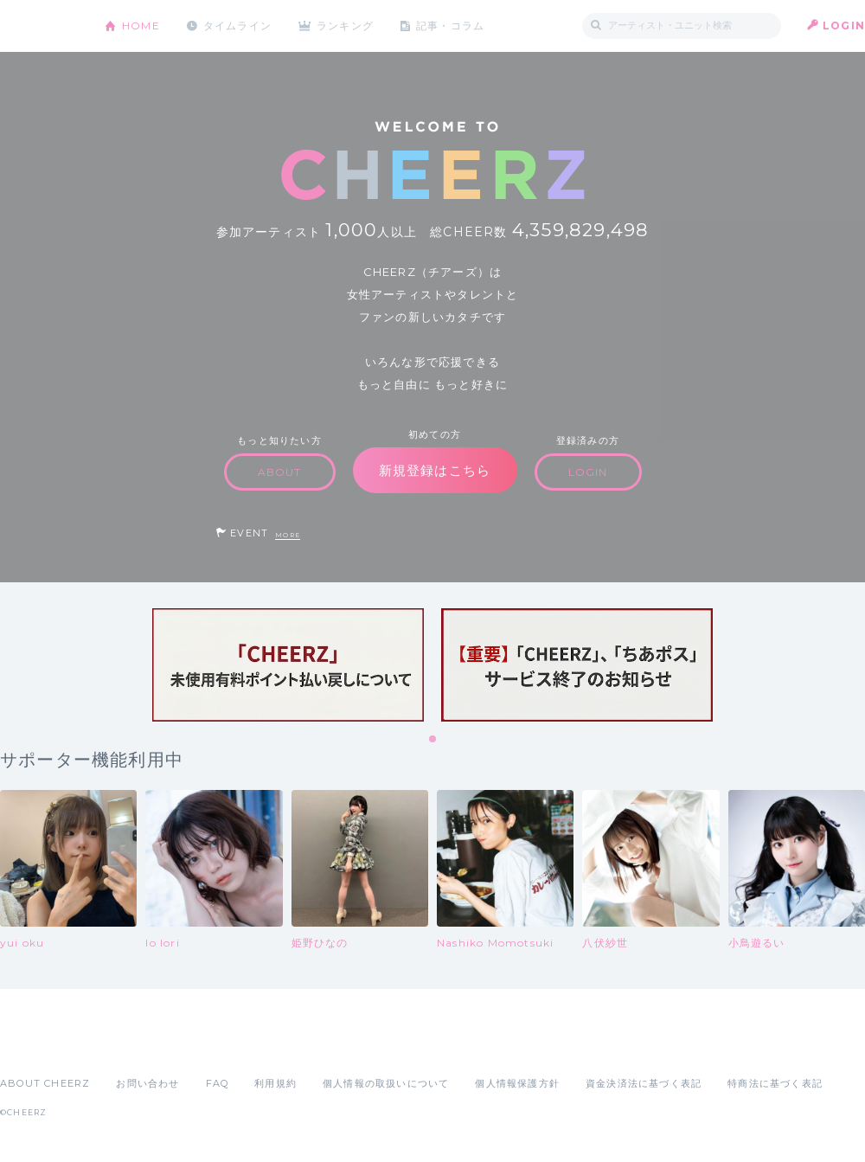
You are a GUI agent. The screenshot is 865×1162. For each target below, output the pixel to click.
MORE (287, 535)
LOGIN (844, 25)
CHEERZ (39, 26)
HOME (141, 25)
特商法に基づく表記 (775, 1083)
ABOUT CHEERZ (45, 1083)
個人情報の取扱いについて (386, 1083)
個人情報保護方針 (517, 1083)
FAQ (217, 1083)
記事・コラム (452, 25)
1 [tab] (433, 739)
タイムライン (237, 25)
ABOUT (280, 471)
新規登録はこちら (435, 470)
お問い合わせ (147, 1083)
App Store (40, 1045)
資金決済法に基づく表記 (644, 1083)
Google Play (131, 1045)
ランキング (346, 25)
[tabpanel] (288, 665)
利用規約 (275, 1083)
